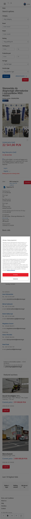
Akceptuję (15, 274)
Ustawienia (15, 278)
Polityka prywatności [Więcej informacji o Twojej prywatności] (11, 270)
